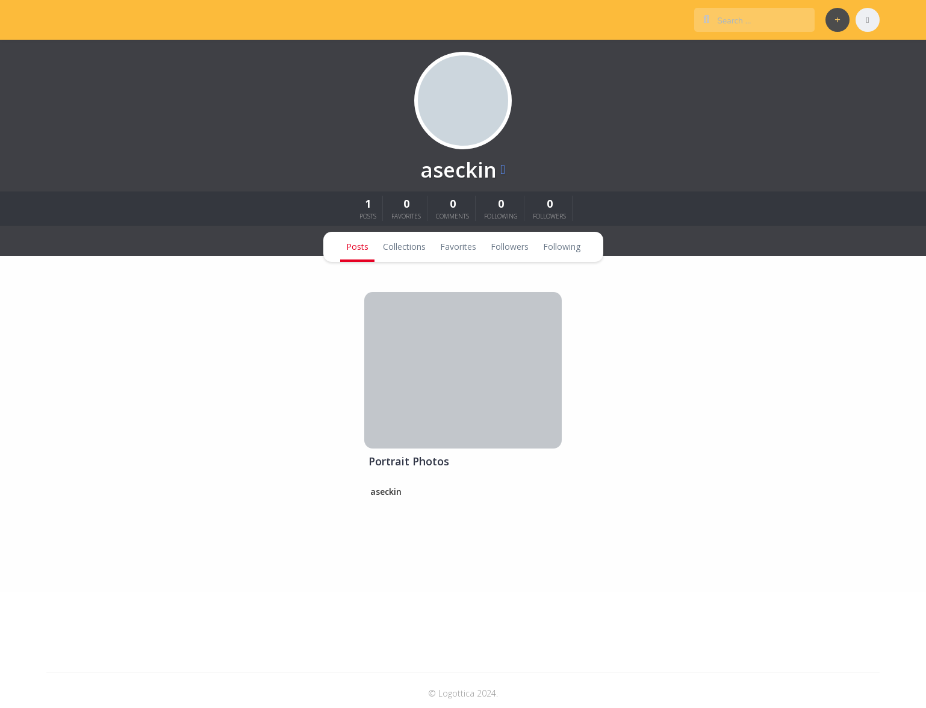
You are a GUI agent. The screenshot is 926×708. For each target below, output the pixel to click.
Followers (510, 246)
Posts (357, 246)
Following (561, 246)
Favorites (458, 246)
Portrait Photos (408, 461)
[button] (837, 20)
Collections (404, 246)
